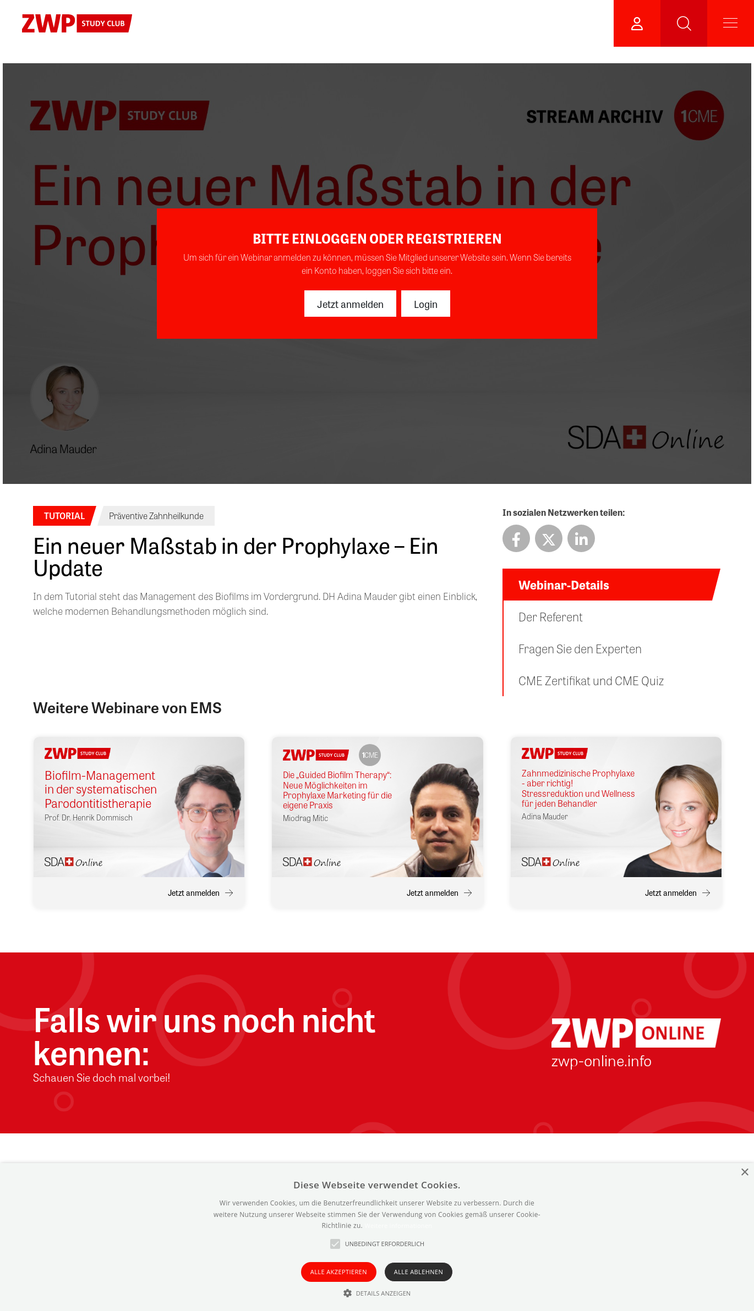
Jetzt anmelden (350, 303)
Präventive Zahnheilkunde (156, 515)
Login (426, 303)
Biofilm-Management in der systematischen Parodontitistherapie (101, 789)
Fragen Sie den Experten (580, 648)
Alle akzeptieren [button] (338, 1272)
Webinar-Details (563, 584)
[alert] (377, 1237)
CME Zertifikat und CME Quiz (591, 680)
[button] (377, 1292)
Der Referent (550, 616)
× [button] (744, 1173)
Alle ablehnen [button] (418, 1272)
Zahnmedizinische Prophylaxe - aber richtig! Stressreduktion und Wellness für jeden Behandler (578, 788)
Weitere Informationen (398, 1225)
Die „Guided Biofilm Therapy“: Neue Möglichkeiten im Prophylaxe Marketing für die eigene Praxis (337, 790)
